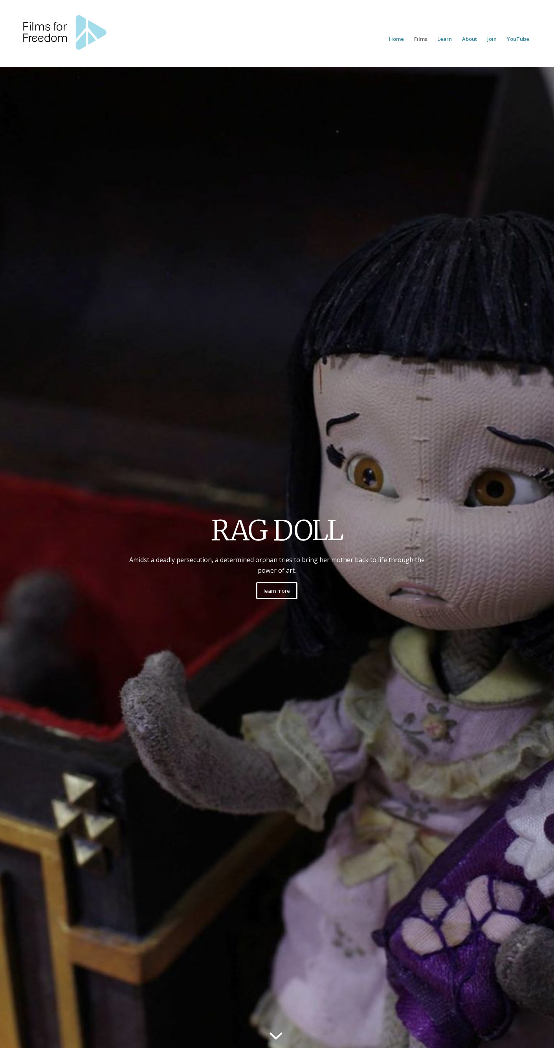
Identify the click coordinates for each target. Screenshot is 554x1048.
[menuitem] (396, 38)
